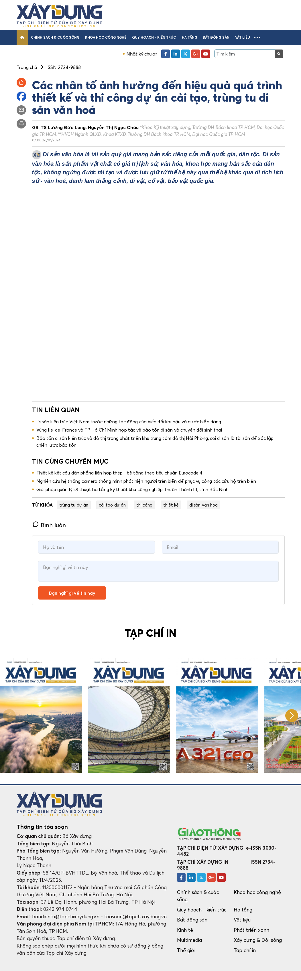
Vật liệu (242, 37)
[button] (257, 37)
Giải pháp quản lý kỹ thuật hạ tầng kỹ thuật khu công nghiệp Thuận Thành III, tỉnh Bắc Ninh (132, 489)
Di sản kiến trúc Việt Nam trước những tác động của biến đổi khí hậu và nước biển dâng (128, 421)
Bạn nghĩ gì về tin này (72, 593)
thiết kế (171, 504)
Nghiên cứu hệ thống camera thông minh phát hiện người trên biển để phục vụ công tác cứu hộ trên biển (146, 481)
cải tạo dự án (112, 504)
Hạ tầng (189, 37)
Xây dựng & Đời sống (258, 940)
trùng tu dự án (73, 504)
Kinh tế (185, 930)
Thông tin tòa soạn (42, 826)
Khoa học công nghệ (105, 37)
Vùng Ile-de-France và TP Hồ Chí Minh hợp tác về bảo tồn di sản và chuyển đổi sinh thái (129, 430)
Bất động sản (216, 37)
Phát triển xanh (251, 930)
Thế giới (186, 950)
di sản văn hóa (203, 504)
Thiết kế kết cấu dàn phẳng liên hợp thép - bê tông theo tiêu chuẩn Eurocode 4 (119, 473)
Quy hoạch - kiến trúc (154, 37)
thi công (144, 504)
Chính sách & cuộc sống (55, 37)
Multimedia (189, 940)
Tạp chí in (245, 950)
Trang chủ (27, 67)
